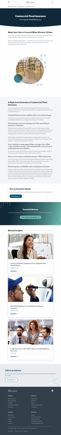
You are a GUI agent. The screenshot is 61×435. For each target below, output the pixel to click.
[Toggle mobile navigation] (8, 2)
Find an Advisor (11, 417)
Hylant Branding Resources (37, 423)
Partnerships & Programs (36, 421)
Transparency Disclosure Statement (21, 431)
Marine (32, 402)
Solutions (14, 6)
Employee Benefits (12, 400)
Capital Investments (35, 419)
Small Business (21, 6)
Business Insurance (12, 398)
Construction (34, 398)
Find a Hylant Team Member (30, 217)
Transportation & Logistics (36, 405)
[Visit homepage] (30, 2)
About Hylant (11, 415)
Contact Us (10, 423)
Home (9, 6)
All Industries (34, 407)
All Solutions (10, 407)
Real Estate (33, 400)
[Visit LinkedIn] (52, 391)
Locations (10, 421)
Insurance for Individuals (13, 405)
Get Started (11, 379)
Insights (33, 415)
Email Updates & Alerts (36, 417)
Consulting (10, 402)
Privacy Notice (10, 431)
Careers (9, 419)
